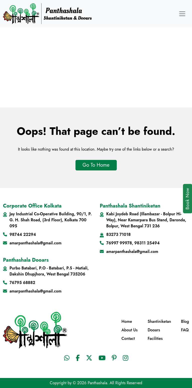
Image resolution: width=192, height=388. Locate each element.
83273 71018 (118, 234)
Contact (128, 338)
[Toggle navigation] (182, 14)
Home (127, 321)
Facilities (155, 338)
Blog (185, 321)
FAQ (185, 330)
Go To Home (96, 165)
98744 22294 (23, 234)
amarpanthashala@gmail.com (36, 243)
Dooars (154, 330)
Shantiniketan (159, 321)
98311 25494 (147, 243)
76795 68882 (22, 282)
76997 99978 (119, 243)
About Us (130, 330)
